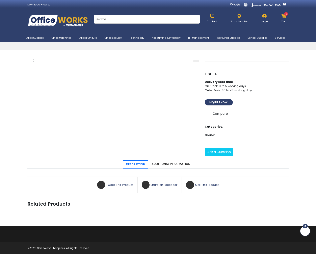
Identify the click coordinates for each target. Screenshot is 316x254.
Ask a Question (219, 152)
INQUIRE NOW (219, 102)
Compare (220, 113)
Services (282, 38)
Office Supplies (36, 38)
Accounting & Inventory (168, 38)
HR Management (200, 38)
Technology (139, 38)
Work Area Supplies (230, 38)
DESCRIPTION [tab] (135, 164)
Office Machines (63, 38)
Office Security (114, 38)
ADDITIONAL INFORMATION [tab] (171, 164)
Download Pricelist (38, 4)
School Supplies (259, 38)
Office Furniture (89, 38)
